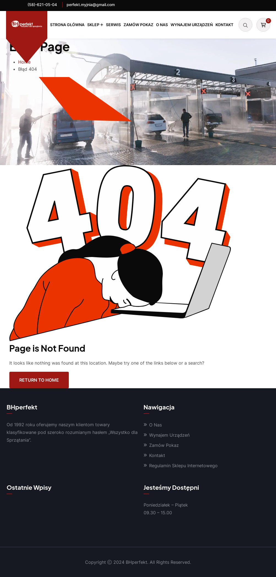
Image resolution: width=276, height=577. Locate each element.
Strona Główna (67, 24)
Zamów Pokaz (138, 24)
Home (24, 62)
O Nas (162, 24)
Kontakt (224, 24)
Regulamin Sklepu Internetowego (183, 465)
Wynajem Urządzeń (192, 24)
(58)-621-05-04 (42, 4)
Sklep (93, 24)
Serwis (113, 24)
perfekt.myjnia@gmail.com (91, 4)
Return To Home (39, 380)
